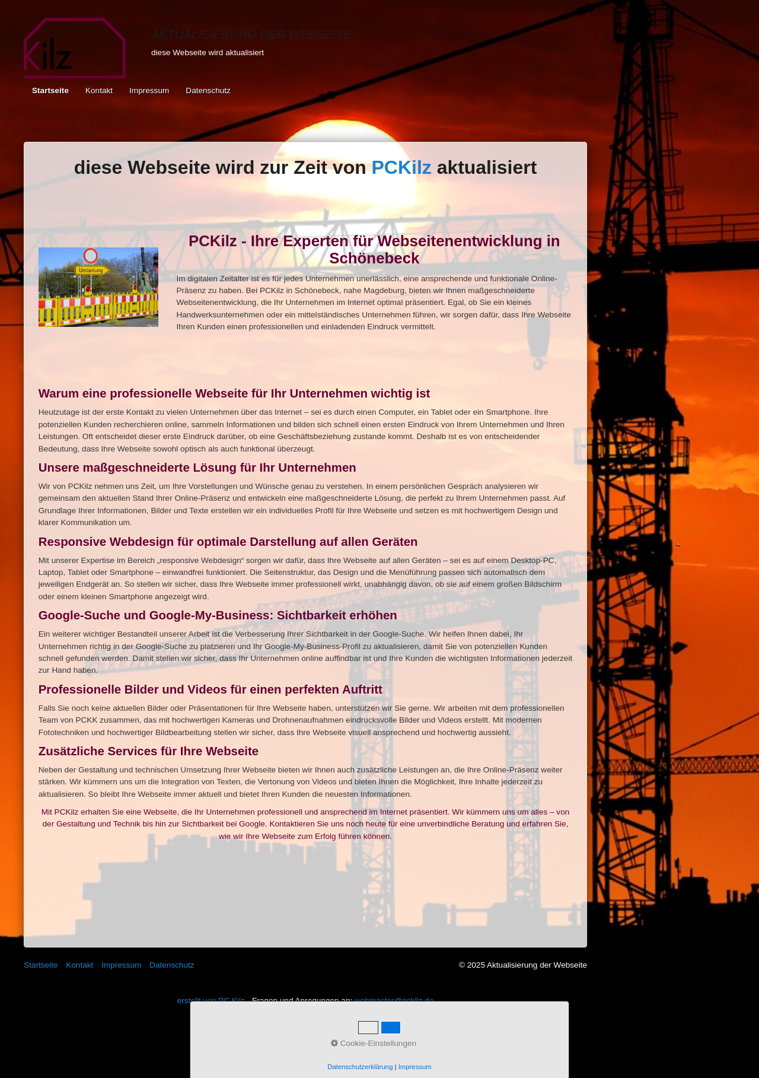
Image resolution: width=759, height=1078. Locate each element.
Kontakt (99, 90)
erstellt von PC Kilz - (214, 1000)
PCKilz (402, 167)
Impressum (149, 90)
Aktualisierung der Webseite (251, 34)
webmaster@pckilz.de (394, 1000)
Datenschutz (208, 90)
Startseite (50, 90)
